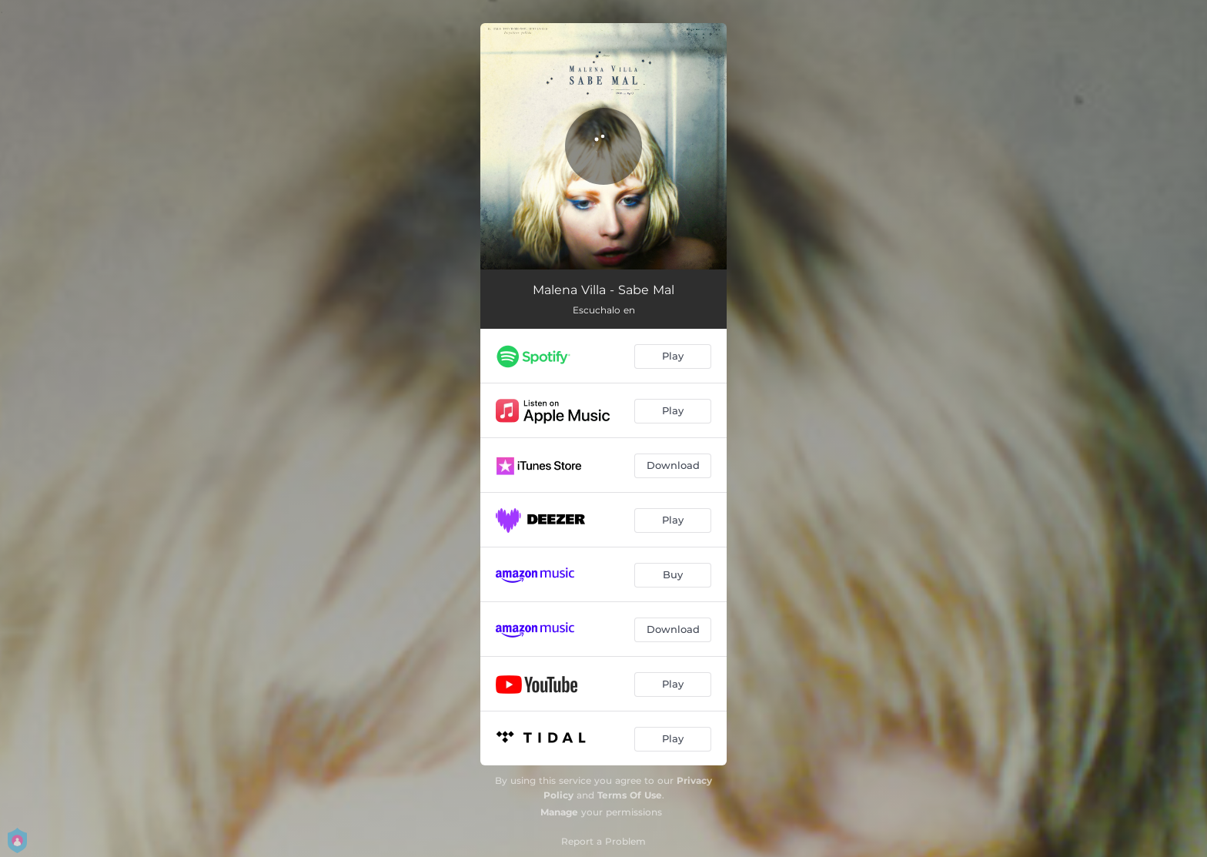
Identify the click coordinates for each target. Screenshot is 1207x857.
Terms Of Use (629, 795)
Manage (559, 812)
